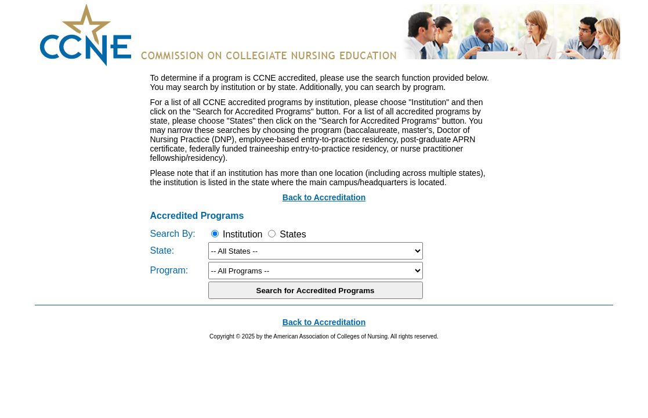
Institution (237, 234)
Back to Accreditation (324, 197)
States (287, 234)
